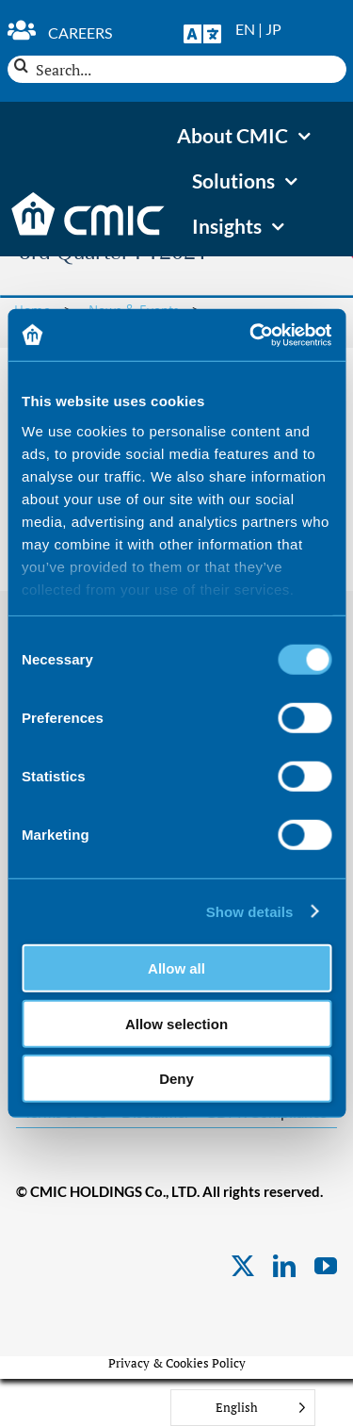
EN (245, 29)
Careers (80, 32)
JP (273, 29)
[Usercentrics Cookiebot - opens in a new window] (251, 334)
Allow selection (176, 1023)
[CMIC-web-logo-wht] (89, 198)
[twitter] (243, 1265)
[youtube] (325, 1265)
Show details (250, 911)
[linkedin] (284, 1265)
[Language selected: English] (242, 1407)
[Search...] (177, 69)
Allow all (176, 968)
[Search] (21, 65)
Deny (176, 1079)
